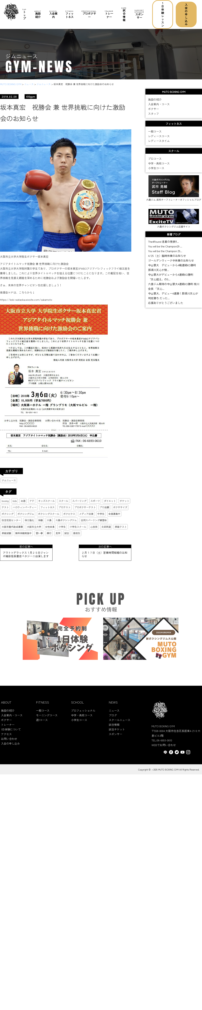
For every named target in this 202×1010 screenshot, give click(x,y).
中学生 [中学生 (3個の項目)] (100, 514)
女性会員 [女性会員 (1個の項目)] (50, 526)
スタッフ (153, 116)
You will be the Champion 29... (165, 251)
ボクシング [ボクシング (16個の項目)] (7, 514)
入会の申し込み (186, 14)
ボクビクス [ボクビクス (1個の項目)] (69, 514)
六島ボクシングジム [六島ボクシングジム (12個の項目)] (66, 520)
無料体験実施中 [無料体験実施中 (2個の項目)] (23, 533)
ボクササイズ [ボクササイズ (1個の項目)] (120, 507)
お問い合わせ (9, 741)
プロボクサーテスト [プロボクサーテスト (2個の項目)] (85, 507)
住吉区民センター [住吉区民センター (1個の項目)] (11, 520)
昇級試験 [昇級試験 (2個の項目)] (6, 533)
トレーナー (109, 14)
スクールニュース (119, 723)
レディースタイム (159, 143)
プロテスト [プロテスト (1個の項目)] (64, 507)
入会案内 (53, 14)
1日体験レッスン (162, 14)
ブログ (113, 718)
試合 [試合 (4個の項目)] (66, 533)
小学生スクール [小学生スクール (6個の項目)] (78, 526)
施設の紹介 (155, 102)
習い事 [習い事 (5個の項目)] (39, 533)
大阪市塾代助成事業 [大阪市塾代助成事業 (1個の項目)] (12, 526)
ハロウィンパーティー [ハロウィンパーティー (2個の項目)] (24, 507)
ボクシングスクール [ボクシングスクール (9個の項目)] (48, 514)
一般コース (155, 134)
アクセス (6, 737)
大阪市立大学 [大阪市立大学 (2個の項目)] (34, 526)
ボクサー (153, 111)
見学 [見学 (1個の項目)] (58, 533)
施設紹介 (38, 14)
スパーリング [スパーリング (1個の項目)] (79, 501)
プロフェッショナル (83, 713)
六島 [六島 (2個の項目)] (49, 520)
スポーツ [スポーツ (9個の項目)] (95, 501)
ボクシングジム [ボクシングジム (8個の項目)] (26, 514)
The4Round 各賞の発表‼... (163, 242)
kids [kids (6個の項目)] (15, 501)
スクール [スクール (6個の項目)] (63, 501)
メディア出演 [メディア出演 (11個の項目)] (86, 514)
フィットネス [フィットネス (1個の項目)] (47, 507)
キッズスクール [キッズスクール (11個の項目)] (46, 501)
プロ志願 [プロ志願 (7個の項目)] (104, 507)
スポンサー (139, 14)
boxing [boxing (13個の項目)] (5, 501)
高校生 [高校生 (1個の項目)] (76, 533)
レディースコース (159, 139)
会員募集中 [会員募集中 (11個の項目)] (114, 514)
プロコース (155, 161)
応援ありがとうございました (165, 303)
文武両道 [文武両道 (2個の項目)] (106, 526)
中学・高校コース (159, 166)
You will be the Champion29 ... (165, 246)
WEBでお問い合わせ (164, 747)
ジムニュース (9, 480)
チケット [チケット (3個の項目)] (124, 501)
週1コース (42, 723)
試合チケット (117, 732)
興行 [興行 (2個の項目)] (49, 533)
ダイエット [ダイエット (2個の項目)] (110, 501)
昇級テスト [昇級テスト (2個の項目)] (121, 526)
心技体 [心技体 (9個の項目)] (93, 526)
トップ (24, 14)
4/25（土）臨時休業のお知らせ (167, 256)
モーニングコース (47, 718)
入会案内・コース (159, 107)
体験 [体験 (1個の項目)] (40, 520)
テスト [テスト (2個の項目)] (5, 507)
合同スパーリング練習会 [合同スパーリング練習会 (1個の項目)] (94, 520)
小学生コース (156, 171)
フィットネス (69, 14)
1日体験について (11, 732)
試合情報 (124, 14)
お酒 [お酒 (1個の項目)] (23, 501)
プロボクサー (89, 14)
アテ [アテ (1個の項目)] (31, 501)
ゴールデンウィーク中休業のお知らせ (171, 260)
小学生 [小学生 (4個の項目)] (62, 526)
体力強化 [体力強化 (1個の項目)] (29, 520)
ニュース (114, 713)
